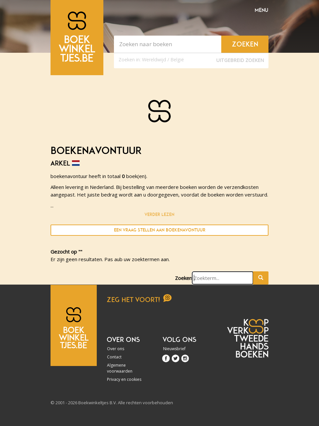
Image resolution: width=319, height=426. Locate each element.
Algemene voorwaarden (119, 368)
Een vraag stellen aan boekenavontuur (159, 230)
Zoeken (183, 278)
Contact (114, 357)
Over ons (115, 348)
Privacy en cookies (124, 379)
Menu (261, 10)
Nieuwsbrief (174, 348)
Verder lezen (159, 214)
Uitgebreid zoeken (240, 60)
